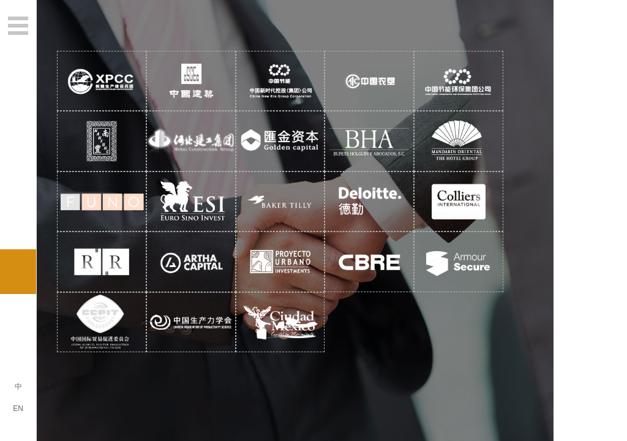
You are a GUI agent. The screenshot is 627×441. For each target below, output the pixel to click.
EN (18, 408)
